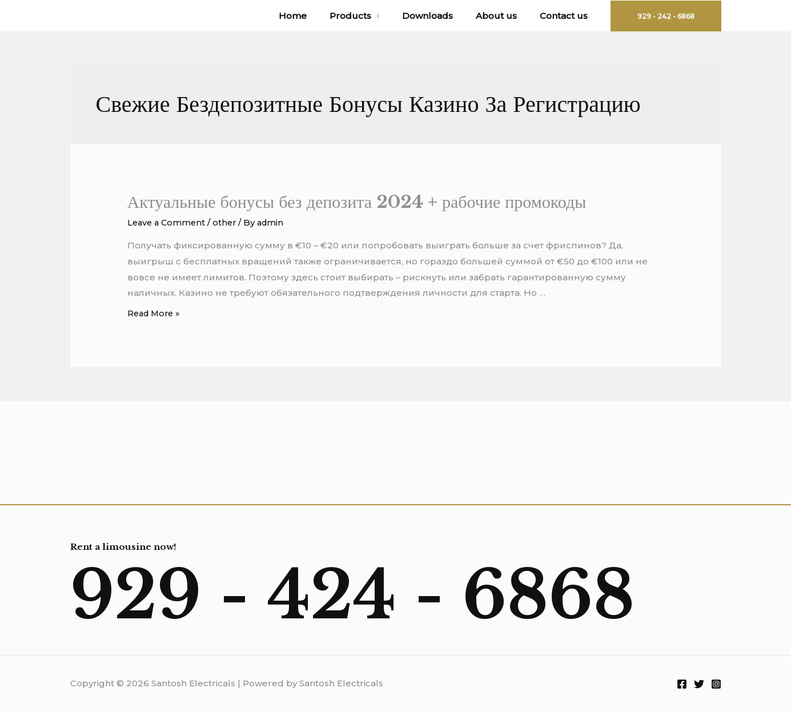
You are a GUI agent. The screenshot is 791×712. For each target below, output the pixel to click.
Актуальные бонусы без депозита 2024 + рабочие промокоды (357, 201)
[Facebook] (682, 684)
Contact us (567, 15)
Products (370, 15)
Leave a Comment (167, 222)
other (228, 222)
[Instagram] (716, 684)
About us (504, 15)
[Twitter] (699, 684)
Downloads (441, 15)
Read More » (155, 313)
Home (318, 15)
